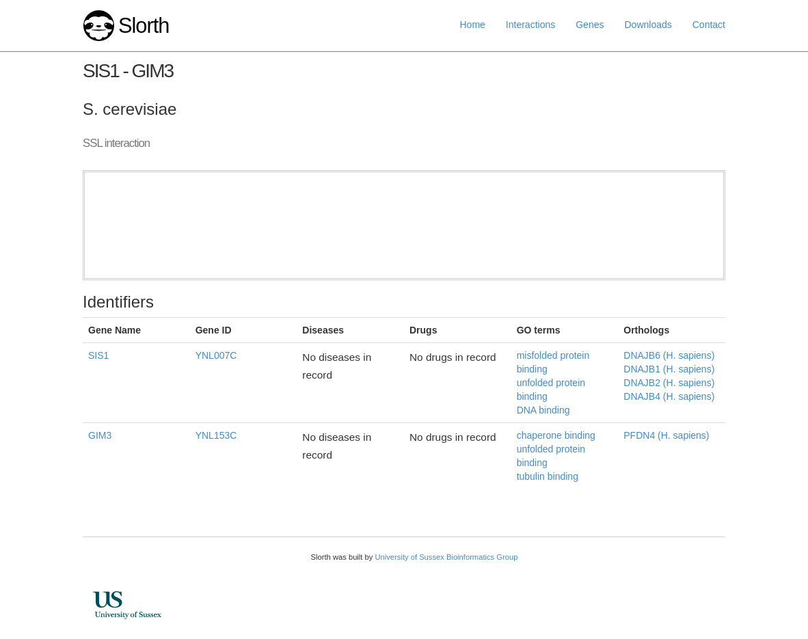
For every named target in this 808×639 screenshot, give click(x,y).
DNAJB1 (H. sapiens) (668, 369)
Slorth (143, 26)
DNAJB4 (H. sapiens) (668, 396)
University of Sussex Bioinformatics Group (446, 557)
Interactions (530, 24)
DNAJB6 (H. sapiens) (668, 355)
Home (472, 24)
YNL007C (216, 355)
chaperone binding (556, 435)
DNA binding (543, 410)
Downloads (647, 24)
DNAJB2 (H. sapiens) (668, 382)
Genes (590, 24)
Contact (708, 24)
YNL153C (216, 435)
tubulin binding (547, 476)
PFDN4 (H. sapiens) (666, 435)
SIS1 (98, 355)
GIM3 (99, 435)
